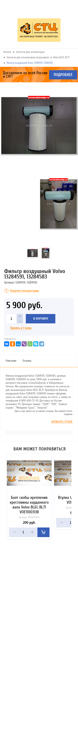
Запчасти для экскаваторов (30, 51)
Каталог (7, 51)
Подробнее (63, 74)
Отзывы (27, 360)
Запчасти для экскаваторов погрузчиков (27, 57)
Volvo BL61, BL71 (61, 57)
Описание (11, 360)
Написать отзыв (61, 422)
